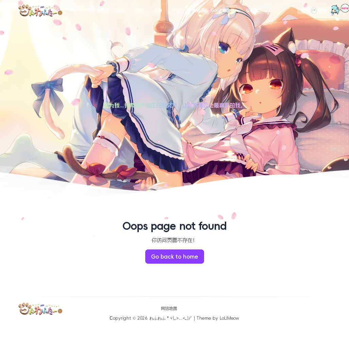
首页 (101, 10)
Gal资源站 (220, 10)
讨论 (177, 10)
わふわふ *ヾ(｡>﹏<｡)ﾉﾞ (171, 318)
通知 (196, 10)
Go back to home (174, 256)
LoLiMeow (229, 318)
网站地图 (169, 308)
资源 (158, 10)
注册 (322, 10)
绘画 (139, 10)
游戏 (120, 10)
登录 (306, 10)
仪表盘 (252, 10)
